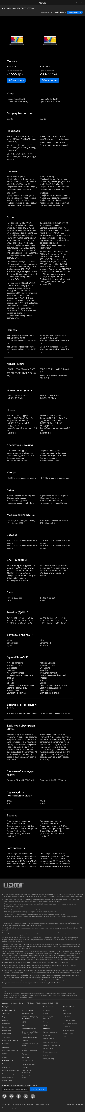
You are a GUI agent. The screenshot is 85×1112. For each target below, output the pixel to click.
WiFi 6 (24, 1025)
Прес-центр (46, 1022)
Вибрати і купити (16, 80)
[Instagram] (4, 1096)
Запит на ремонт (48, 1039)
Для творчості (7, 1027)
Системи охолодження (10, 1074)
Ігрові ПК (5, 1054)
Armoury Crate (67, 1033)
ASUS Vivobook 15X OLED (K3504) (18, 8)
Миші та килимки (28, 1061)
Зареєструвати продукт (50, 1042)
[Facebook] (18, 1096)
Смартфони (6, 1014)
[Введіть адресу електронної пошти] (15, 1089)
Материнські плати (8, 1064)
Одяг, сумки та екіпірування (27, 1071)
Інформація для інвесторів (47, 1018)
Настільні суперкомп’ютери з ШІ (29, 1050)
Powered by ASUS (69, 1020)
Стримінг (25, 1067)
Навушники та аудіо (28, 1064)
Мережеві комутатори (29, 1037)
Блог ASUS (66, 1027)
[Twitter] (25, 1096)
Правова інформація (42, 1104)
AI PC (64, 1010)
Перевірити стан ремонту (51, 1045)
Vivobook (30, 1003)
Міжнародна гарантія (49, 1052)
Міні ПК (4, 1057)
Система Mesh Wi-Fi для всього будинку (30, 1033)
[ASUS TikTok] (33, 1096)
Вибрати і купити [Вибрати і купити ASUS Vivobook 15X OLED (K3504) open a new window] (75, 12)
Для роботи (6, 1024)
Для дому (5, 1020)
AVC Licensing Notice (70, 1023)
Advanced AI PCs (68, 1030)
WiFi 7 (24, 1022)
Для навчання (6, 1030)
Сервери (25, 1040)
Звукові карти (7, 1080)
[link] (42, 3)
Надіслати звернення (49, 1032)
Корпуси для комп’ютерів (10, 1070)
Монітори (5, 1044)
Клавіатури (26, 1057)
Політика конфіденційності (11, 1108)
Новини (45, 1013)
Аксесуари (6, 1037)
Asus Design (67, 1013)
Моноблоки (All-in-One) (10, 1050)
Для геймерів (6, 1034)
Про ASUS (46, 1010)
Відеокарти (6, 1067)
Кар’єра (45, 1025)
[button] (3, 3)
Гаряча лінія (46, 1035)
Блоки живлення (8, 1077)
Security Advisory (48, 1059)
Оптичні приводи (28, 1010)
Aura (64, 1037)
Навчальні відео (47, 1049)
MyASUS (45, 1055)
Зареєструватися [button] (38, 1089)
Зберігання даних (28, 1013)
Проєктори (6, 1047)
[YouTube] (11, 1096)
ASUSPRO (66, 1017)
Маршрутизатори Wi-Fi (30, 1029)
